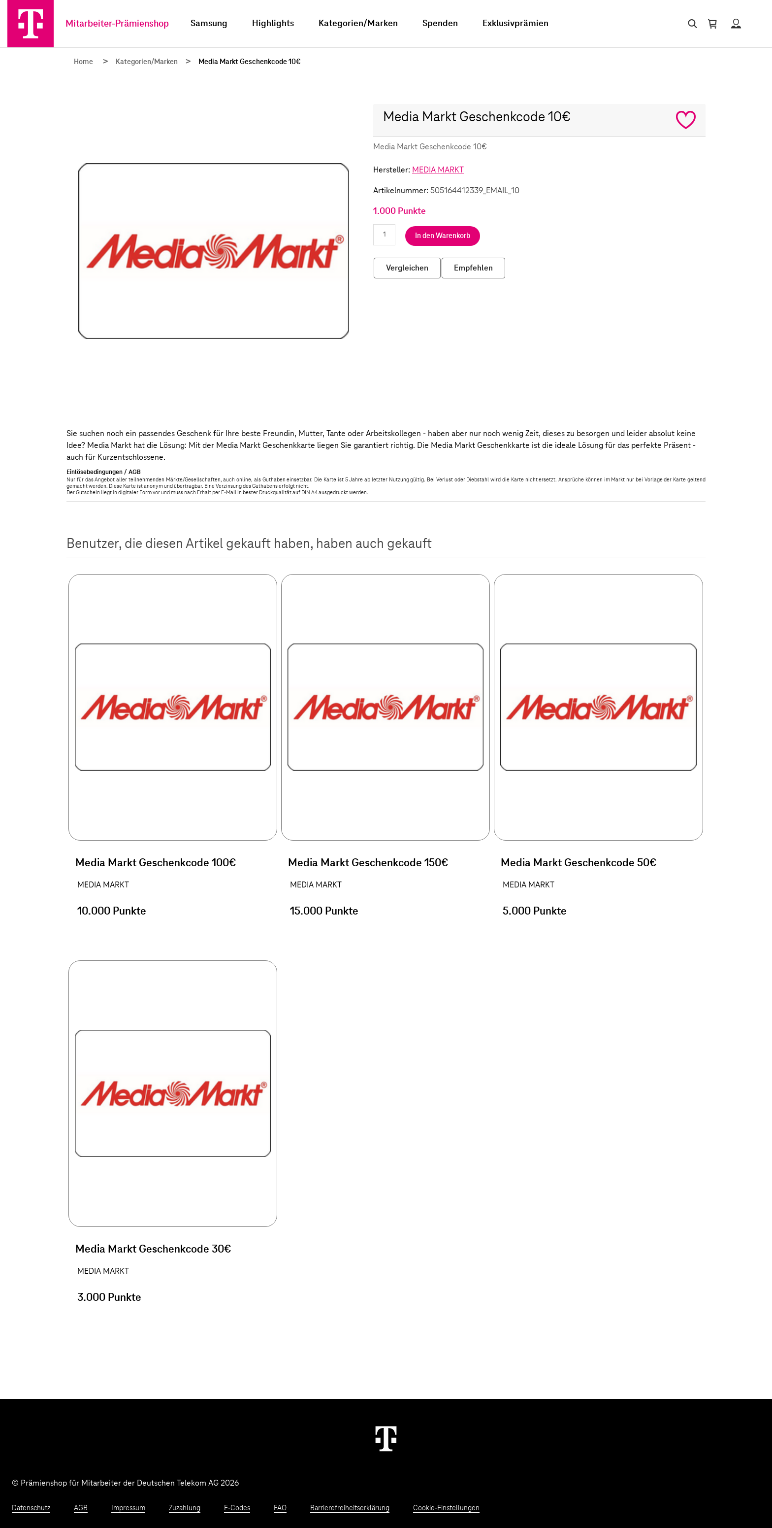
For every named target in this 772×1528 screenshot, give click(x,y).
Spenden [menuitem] (440, 24)
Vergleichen (407, 268)
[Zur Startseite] (30, 23)
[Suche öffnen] (690, 24)
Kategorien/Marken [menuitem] (358, 24)
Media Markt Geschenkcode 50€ (579, 863)
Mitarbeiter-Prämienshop (117, 24)
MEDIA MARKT (438, 170)
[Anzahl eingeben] (384, 234)
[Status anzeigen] (736, 24)
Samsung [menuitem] (209, 24)
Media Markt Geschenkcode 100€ (155, 863)
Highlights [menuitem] (273, 24)
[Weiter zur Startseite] (386, 1438)
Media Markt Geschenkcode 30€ (153, 1250)
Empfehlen (473, 268)
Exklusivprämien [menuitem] (515, 24)
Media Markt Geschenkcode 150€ (368, 863)
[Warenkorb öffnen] (712, 24)
